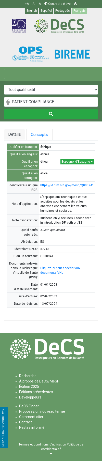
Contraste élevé (57, 4)
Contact (25, 422)
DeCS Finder (29, 406)
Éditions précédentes (36, 392)
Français (79, 10)
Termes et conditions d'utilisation (42, 444)
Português (62, 10)
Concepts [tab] (45, 134)
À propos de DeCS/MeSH (39, 381)
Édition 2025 (29, 387)
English (32, 10)
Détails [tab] (14, 134)
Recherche (27, 376)
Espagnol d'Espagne (77, 161)
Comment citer (31, 417)
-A (39, 4)
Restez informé (31, 427)
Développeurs (30, 397)
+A (27, 4)
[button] (76, 4)
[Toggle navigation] (11, 74)
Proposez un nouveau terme (42, 411)
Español (46, 10)
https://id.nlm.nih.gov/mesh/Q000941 (67, 185)
